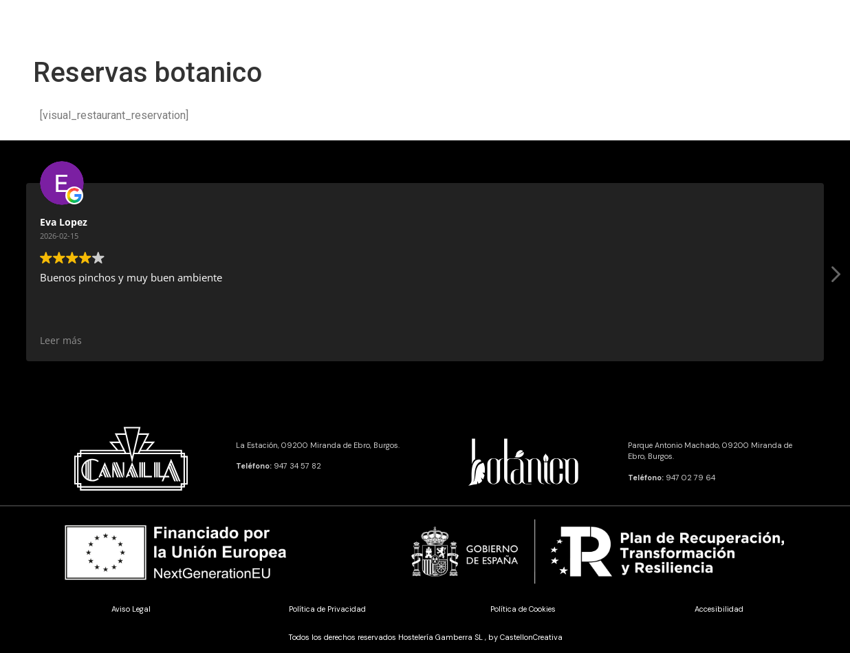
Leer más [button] (667, 340)
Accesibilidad (719, 609)
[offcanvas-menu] (37, 25)
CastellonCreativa (531, 637)
